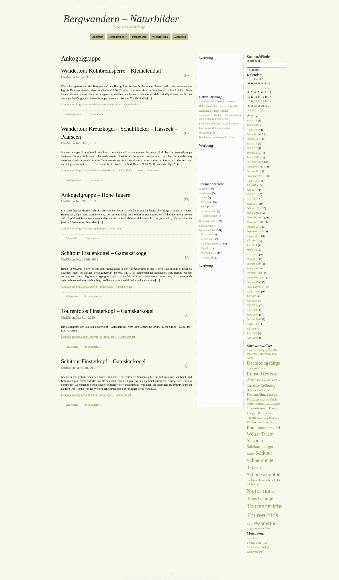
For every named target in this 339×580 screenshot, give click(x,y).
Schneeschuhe (208, 211)
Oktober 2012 (254, 139)
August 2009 (253, 291)
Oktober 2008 (254, 319)
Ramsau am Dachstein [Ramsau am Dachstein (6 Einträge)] (268, 418)
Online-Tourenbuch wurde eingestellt (218, 106)
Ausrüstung (180, 37)
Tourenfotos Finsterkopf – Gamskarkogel (107, 311)
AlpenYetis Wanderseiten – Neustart (217, 101)
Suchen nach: (254, 60)
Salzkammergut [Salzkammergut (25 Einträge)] (260, 446)
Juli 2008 (251, 328)
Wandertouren (73, 114)
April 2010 (252, 254)
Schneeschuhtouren (211, 243)
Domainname (122, 6)
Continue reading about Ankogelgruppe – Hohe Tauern (92, 228)
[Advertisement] (219, 77)
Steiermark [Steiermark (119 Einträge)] (260, 490)
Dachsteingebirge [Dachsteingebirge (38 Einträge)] (263, 363)
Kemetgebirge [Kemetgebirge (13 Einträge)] (256, 394)
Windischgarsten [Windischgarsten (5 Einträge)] (255, 528)
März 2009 (252, 314)
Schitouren (71, 296)
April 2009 (252, 310)
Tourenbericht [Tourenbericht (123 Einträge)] (264, 506)
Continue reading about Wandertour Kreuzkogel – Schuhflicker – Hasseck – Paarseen (109, 170)
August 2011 (253, 180)
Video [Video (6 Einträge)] (250, 524)
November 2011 (255, 166)
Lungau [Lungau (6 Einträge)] (259, 403)
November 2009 (255, 277)
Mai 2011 (252, 194)
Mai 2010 (252, 250)
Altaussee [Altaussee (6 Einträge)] (252, 350)
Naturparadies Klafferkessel (213, 110)
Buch (204, 197)
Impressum (101, 6)
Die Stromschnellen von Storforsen (217, 137)
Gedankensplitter (117, 37)
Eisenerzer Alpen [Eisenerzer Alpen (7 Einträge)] (256, 368)
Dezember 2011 (255, 162)
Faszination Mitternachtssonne (215, 128)
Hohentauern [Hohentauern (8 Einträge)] (254, 390)
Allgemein (97, 37)
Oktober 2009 (254, 282)
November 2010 (255, 222)
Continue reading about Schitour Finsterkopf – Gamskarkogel (96, 395)
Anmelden (252, 538)
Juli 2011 (251, 185)
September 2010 (255, 231)
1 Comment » (95, 114)
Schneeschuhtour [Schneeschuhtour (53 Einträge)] (264, 474)
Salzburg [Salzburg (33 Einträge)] (255, 440)
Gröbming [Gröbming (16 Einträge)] (268, 385)
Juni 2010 (252, 245)
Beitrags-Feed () (257, 542)
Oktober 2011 (254, 171)
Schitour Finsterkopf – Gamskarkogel (103, 361)
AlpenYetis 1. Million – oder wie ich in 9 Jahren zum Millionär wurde (220, 117)
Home (65, 6)
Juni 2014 (252, 120)
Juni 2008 (252, 333)
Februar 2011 (254, 208)
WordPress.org (254, 552)
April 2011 (252, 199)
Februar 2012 (254, 153)
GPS (203, 206)
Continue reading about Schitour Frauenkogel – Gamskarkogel (96, 286)
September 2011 (255, 176)
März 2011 (252, 203)
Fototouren (207, 234)
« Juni (250, 110)
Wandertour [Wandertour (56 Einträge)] (266, 523)
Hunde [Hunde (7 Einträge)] (266, 390)
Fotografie (206, 202)
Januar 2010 (253, 268)
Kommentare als (258, 547)
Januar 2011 (253, 213)
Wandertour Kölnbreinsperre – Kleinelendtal (111, 70)
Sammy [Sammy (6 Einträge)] (251, 453)
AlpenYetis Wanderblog (129, 27)
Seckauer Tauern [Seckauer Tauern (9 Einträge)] (257, 480)
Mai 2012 (252, 148)
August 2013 (253, 129)
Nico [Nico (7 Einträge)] (277, 403)
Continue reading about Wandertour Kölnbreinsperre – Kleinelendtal (100, 104)
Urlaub (204, 248)
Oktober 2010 (254, 226)
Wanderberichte (160, 37)
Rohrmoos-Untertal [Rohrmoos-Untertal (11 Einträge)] (259, 422)
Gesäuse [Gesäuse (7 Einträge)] (261, 380)
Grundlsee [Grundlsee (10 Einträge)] (253, 385)
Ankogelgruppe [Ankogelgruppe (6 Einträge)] (265, 350)
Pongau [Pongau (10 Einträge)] (273, 408)
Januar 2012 (253, 157)
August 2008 (253, 324)
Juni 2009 (252, 301)
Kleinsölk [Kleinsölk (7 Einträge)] (272, 394)
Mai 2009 (252, 305)
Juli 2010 (251, 240)
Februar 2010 (254, 263)
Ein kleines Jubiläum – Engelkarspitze (219, 123)
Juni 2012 (252, 143)
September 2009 (255, 287)
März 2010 (252, 259)
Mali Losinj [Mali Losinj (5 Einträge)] (268, 404)
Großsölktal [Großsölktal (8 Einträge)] (273, 380)
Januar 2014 (253, 125)
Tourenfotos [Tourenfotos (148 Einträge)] (262, 515)
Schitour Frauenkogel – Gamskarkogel (104, 253)
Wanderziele (207, 257)
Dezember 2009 (255, 273)
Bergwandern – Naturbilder (121, 18)
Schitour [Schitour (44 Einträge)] (263, 453)
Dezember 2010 (255, 217)
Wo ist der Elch (207, 133)
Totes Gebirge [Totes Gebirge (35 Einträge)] (260, 498)
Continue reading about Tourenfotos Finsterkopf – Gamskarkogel (98, 336)
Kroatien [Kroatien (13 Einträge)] (253, 399)
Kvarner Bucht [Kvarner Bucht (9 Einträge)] (269, 399)
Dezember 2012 (255, 134)
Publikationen (139, 37)
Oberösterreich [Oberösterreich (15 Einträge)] (257, 408)
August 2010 (253, 236)
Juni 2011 (252, 190)
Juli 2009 (251, 296)
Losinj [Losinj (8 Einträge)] (250, 403)
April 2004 (252, 338)
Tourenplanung (209, 216)
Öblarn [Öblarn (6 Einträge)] (266, 528)
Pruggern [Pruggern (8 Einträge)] (252, 413)
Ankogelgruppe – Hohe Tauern (95, 195)
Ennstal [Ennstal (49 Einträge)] (254, 374)
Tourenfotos (81, 6)
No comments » (93, 296)
